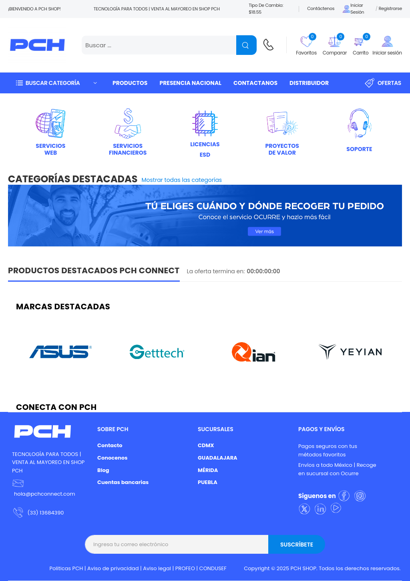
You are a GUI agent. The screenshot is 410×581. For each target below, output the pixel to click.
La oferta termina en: (216, 271)
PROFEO (185, 568)
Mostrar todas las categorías (182, 180)
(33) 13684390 (45, 512)
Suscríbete (296, 545)
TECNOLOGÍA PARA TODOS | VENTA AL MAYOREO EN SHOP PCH (48, 462)
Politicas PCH (66, 568)
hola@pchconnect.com (44, 494)
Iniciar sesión (353, 9)
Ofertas (383, 83)
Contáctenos (320, 8)
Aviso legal (157, 568)
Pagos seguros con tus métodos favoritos (327, 450)
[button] (56, 83)
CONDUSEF (213, 568)
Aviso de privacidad (113, 568)
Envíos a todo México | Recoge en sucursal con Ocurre (337, 469)
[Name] (246, 45)
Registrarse (390, 8)
